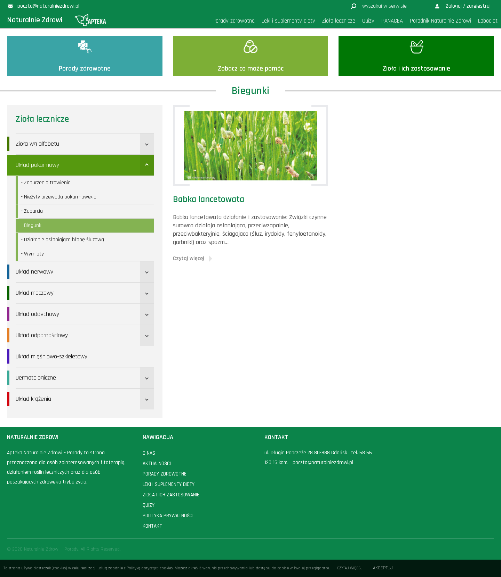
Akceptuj (383, 568)
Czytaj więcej (350, 568)
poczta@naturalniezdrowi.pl (323, 462)
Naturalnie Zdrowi (35, 20)
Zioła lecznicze (42, 119)
